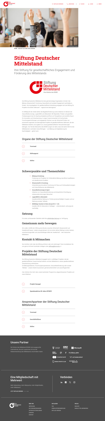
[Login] (90, 4)
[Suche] (81, 4)
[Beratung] (70, 4)
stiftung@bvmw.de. (55, 246)
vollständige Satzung (53, 218)
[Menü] (99, 4)
